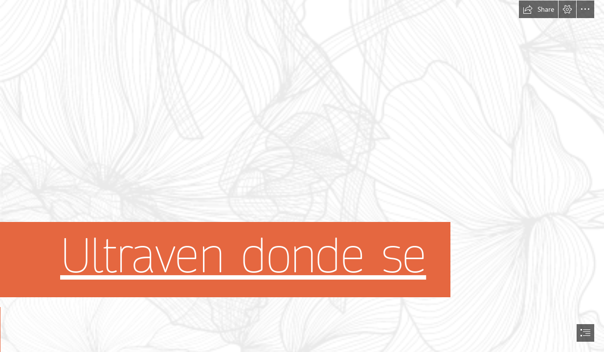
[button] (538, 9)
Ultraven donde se (243, 256)
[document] (302, 176)
